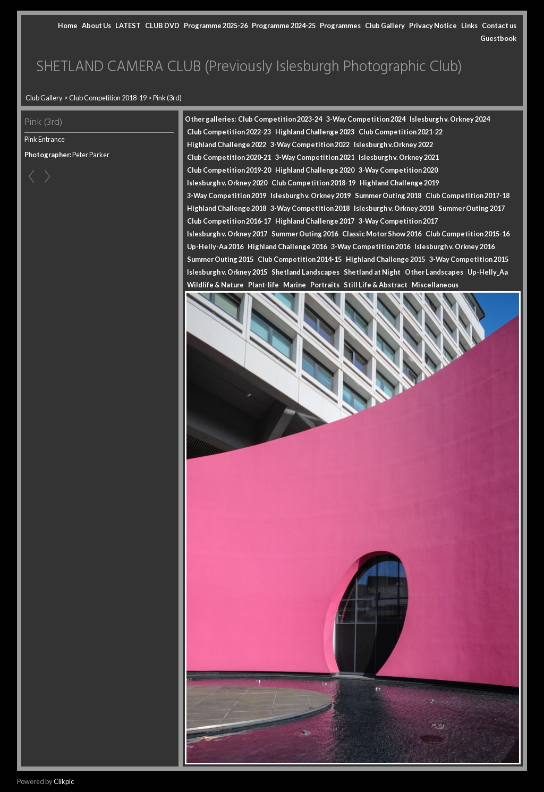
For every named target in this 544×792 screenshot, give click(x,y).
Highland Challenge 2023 (314, 131)
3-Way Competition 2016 (370, 246)
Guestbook (498, 38)
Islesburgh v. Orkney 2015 (227, 272)
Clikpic (64, 781)
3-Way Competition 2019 (226, 195)
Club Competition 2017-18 (467, 195)
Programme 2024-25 (284, 25)
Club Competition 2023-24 (280, 119)
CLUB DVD (162, 25)
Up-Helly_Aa (488, 272)
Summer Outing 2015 (220, 259)
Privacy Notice (433, 25)
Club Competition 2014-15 (300, 259)
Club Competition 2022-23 (229, 131)
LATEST (128, 25)
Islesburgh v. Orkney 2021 (399, 157)
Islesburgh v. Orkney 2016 (454, 246)
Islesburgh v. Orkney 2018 (394, 208)
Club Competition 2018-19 (108, 97)
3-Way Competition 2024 (365, 119)
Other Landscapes (434, 272)
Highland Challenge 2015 (385, 259)
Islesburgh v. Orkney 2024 (450, 119)
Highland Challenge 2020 (314, 170)
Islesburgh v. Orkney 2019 (310, 195)
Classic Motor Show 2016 (381, 233)
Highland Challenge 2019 (399, 182)
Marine (294, 284)
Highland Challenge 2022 (226, 144)
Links (469, 25)
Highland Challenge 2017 (314, 221)
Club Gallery (385, 25)
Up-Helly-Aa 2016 (215, 246)
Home (68, 25)
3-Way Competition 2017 (398, 221)
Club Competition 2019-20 (229, 170)
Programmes (340, 25)
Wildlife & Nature (215, 284)
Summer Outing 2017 (471, 208)
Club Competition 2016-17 (229, 221)
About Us (96, 25)
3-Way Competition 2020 (398, 170)
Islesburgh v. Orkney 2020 (227, 182)
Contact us (499, 25)
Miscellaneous (435, 284)
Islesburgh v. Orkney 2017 (227, 233)
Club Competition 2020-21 (229, 157)
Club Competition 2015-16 (467, 233)
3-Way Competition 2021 (314, 157)
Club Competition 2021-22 (401, 131)
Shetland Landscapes (305, 272)
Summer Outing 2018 (388, 195)
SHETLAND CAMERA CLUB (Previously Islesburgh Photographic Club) (249, 67)
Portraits (324, 284)
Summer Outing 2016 (304, 233)
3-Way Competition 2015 (468, 259)
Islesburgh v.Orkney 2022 (393, 144)
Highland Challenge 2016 (287, 246)
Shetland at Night (372, 272)
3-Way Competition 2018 (310, 208)
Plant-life (263, 284)
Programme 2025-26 (216, 25)
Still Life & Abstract (375, 284)
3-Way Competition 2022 (310, 144)
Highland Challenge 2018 (226, 208)
